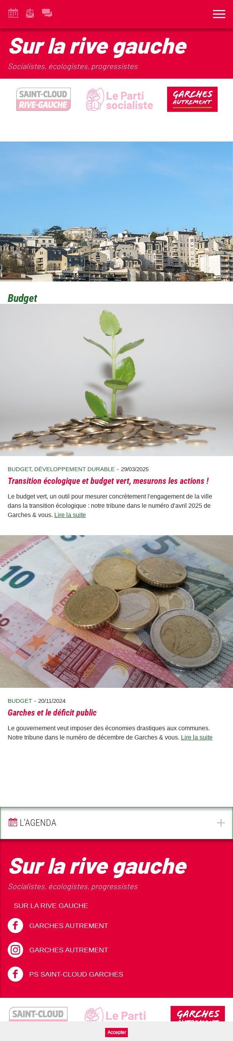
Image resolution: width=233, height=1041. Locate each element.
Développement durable (74, 469)
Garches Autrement (58, 925)
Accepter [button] (116, 1032)
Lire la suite (70, 515)
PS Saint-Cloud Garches (65, 974)
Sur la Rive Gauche (51, 906)
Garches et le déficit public (52, 713)
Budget (19, 469)
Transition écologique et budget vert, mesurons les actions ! (108, 481)
